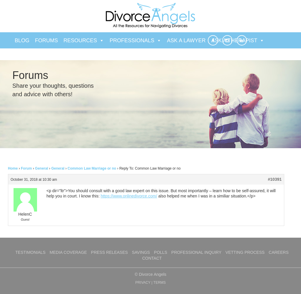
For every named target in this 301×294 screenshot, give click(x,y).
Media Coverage (68, 252)
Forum (26, 168)
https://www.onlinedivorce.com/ (129, 196)
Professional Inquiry (196, 252)
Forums (46, 40)
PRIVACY (142, 283)
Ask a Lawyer (186, 40)
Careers (279, 252)
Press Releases (109, 252)
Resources (83, 40)
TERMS (159, 283)
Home (13, 168)
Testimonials (30, 252)
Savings (141, 252)
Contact (152, 258)
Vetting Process (245, 252)
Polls (160, 252)
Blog (22, 40)
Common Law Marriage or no (92, 168)
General (41, 168)
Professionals (135, 40)
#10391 (275, 179)
